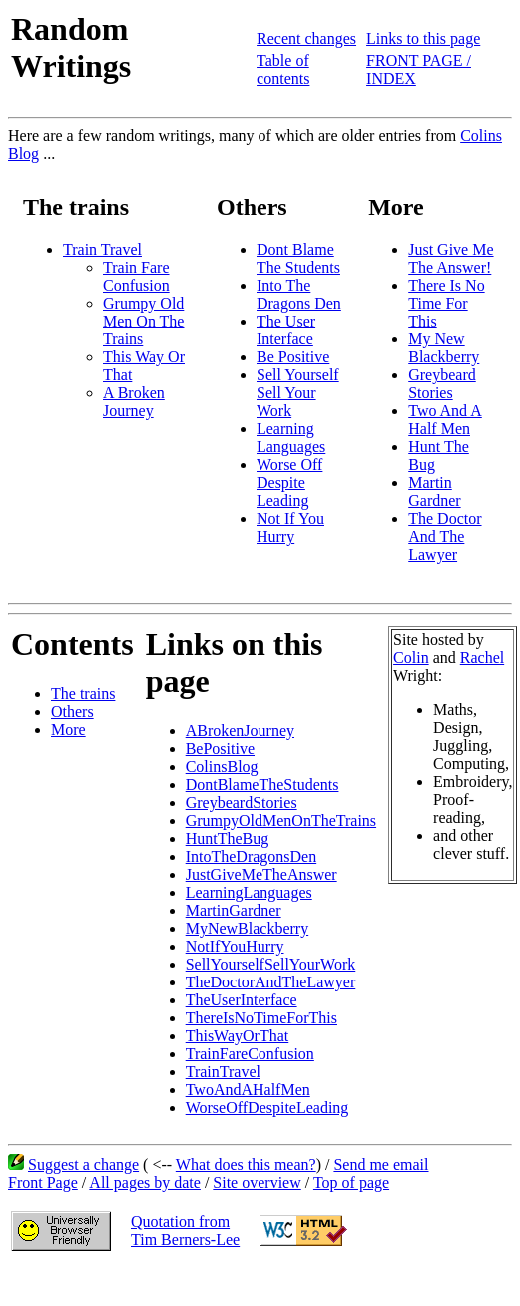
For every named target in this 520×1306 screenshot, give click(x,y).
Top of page (351, 1182)
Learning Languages (291, 437)
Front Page (43, 1182)
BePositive (220, 748)
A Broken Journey (134, 401)
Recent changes (306, 38)
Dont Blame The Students (298, 258)
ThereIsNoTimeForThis (261, 1017)
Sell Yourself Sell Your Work (298, 392)
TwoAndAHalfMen (248, 1089)
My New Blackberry (443, 347)
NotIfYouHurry (235, 946)
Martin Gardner (434, 491)
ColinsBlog (222, 766)
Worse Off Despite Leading (289, 482)
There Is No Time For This (446, 303)
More (68, 729)
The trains (83, 693)
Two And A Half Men (445, 419)
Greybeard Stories (442, 383)
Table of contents (283, 69)
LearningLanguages (249, 892)
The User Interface (286, 330)
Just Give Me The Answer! (450, 258)
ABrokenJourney (240, 730)
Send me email (380, 1164)
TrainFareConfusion (250, 1053)
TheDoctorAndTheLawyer (271, 982)
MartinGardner (233, 910)
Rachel (482, 657)
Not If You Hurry (290, 527)
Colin (411, 657)
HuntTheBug (227, 838)
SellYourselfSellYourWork (271, 964)
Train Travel (102, 249)
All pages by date (145, 1182)
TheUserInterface (241, 999)
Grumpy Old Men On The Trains (143, 321)
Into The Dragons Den (299, 294)
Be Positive (293, 356)
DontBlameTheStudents (262, 784)
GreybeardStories (241, 802)
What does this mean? (246, 1164)
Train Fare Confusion (136, 276)
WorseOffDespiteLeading (267, 1107)
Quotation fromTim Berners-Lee (185, 1230)
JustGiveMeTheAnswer (261, 874)
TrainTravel (223, 1071)
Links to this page (423, 38)
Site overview (256, 1182)
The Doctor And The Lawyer (444, 536)
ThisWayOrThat (237, 1035)
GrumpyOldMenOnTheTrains (281, 820)
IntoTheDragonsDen (251, 856)
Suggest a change (83, 1164)
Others (72, 711)
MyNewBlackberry (247, 928)
